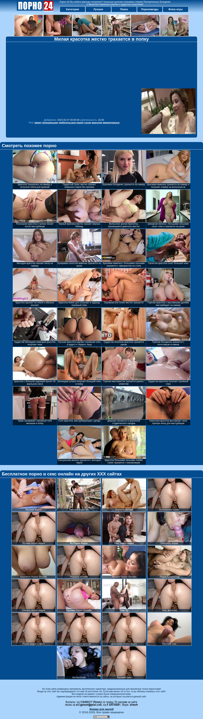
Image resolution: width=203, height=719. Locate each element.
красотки (97, 122)
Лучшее (98, 9)
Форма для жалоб (101, 709)
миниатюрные (111, 122)
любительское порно (71, 122)
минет (38, 122)
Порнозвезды (150, 9)
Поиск (124, 9)
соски (87, 122)
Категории (72, 9)
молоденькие (50, 122)
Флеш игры (175, 9)
